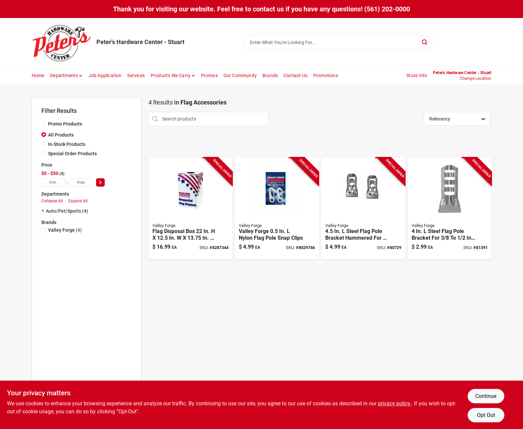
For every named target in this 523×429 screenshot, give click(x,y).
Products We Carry (170, 75)
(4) (65, 230)
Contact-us (296, 75)
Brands (270, 75)
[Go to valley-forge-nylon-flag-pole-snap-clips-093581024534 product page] (277, 209)
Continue (485, 396)
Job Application (105, 75)
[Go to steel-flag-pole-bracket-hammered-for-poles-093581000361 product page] (363, 209)
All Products (61, 135)
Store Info (416, 75)
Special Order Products (72, 153)
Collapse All (52, 201)
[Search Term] (337, 42)
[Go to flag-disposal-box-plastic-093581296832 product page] (190, 209)
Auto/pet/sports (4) (67, 211)
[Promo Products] (43, 123)
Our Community (240, 75)
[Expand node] (43, 210)
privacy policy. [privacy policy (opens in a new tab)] (394, 403)
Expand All (78, 201)
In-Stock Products (66, 144)
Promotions (325, 75)
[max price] (81, 182)
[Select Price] (100, 182)
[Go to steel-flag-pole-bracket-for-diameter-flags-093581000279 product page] (450, 209)
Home (38, 75)
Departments (64, 75)
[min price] (53, 182)
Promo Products (65, 124)
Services (136, 75)
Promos (209, 75)
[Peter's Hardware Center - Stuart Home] (62, 42)
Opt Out (486, 415)
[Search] (425, 41)
